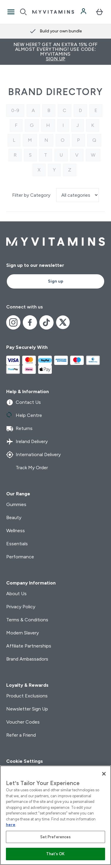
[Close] (103, 773)
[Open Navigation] (11, 12)
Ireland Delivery (27, 441)
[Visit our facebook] (30, 322)
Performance (20, 557)
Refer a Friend (21, 735)
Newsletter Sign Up (27, 709)
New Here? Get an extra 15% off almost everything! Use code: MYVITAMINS (55, 52)
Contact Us (23, 402)
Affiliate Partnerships (28, 646)
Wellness (15, 530)
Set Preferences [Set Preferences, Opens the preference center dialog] (55, 837)
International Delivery (33, 454)
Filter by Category (32, 195)
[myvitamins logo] (53, 12)
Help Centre (24, 415)
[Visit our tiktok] (46, 322)
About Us (16, 593)
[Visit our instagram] (13, 322)
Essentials (17, 543)
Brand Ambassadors (27, 659)
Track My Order (27, 467)
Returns (19, 428)
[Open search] (23, 12)
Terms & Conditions (27, 620)
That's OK (55, 854)
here (10, 825)
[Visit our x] (63, 322)
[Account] (84, 12)
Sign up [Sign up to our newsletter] (55, 281)
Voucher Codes (23, 722)
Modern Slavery (22, 633)
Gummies (16, 504)
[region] (55, 815)
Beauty (13, 517)
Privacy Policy (20, 606)
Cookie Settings (24, 761)
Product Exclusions (27, 696)
